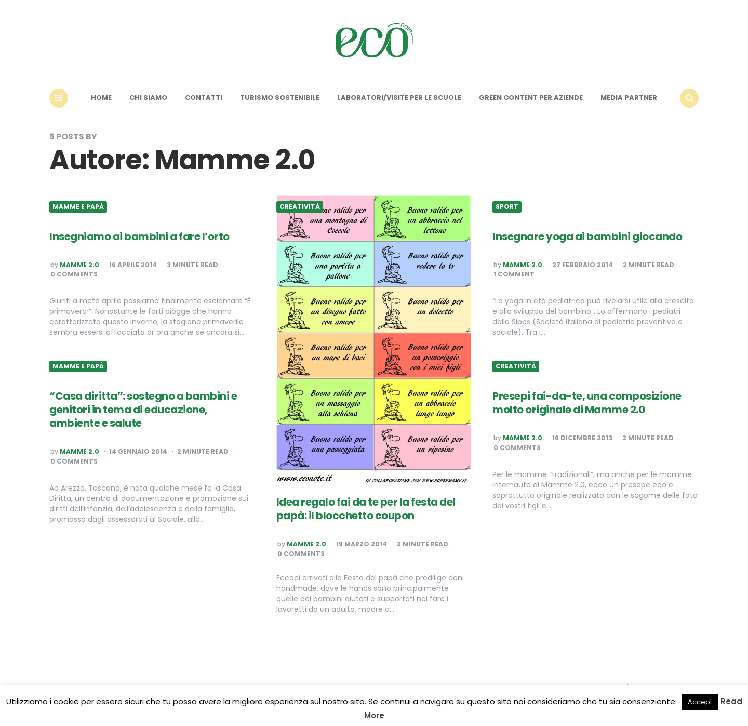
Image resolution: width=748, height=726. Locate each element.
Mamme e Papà (78, 206)
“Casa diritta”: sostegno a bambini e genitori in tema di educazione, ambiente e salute (143, 409)
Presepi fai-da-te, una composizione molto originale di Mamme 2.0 (587, 403)
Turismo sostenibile (279, 97)
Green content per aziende (531, 97)
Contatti (203, 97)
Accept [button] (700, 702)
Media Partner (628, 97)
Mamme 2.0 (79, 265)
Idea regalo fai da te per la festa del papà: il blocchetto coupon (366, 509)
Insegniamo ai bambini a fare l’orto (139, 236)
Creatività (299, 206)
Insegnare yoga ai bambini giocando (587, 236)
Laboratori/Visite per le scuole (399, 97)
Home (101, 97)
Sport (507, 206)
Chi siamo (148, 97)
